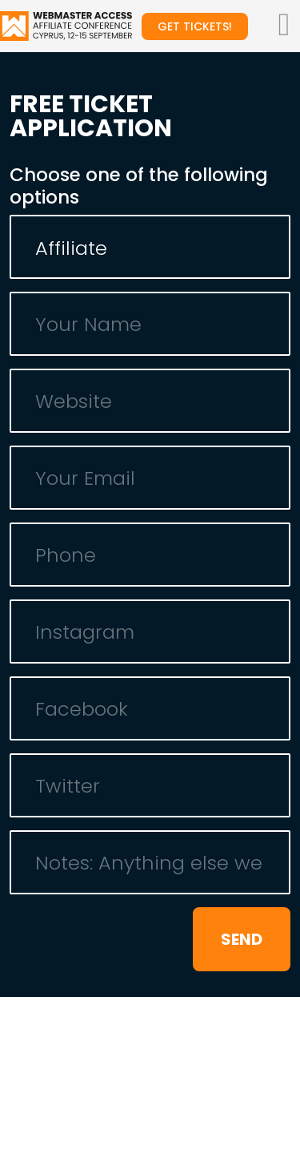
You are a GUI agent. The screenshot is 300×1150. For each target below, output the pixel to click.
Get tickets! (195, 26)
